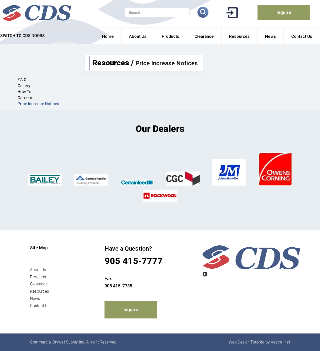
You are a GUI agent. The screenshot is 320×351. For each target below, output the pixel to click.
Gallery (24, 85)
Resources (39, 291)
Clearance (39, 284)
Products (38, 277)
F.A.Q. (23, 79)
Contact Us (40, 305)
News (35, 298)
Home (35, 262)
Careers (25, 97)
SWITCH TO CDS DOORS (22, 35)
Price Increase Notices (38, 103)
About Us (38, 269)
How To (25, 91)
